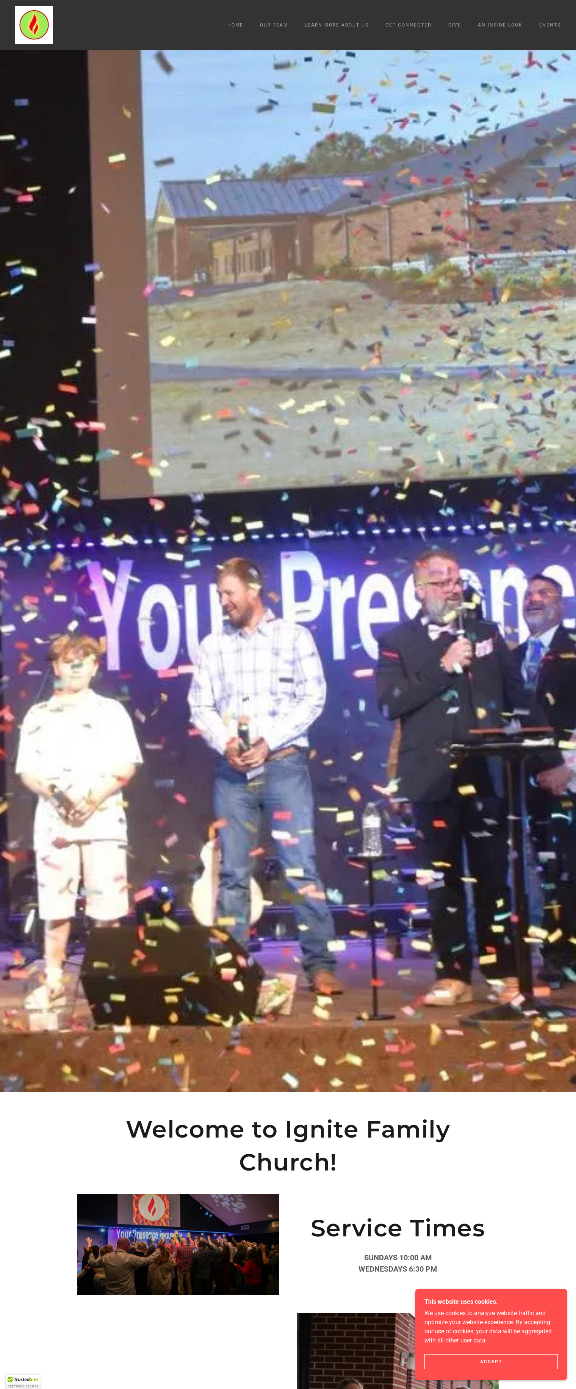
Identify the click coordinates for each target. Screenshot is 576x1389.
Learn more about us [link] (337, 25)
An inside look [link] (500, 25)
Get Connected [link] (408, 25)
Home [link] (235, 25)
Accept (491, 1361)
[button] (23, 1382)
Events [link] (550, 25)
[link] (34, 24)
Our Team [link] (274, 25)
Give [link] (454, 25)
